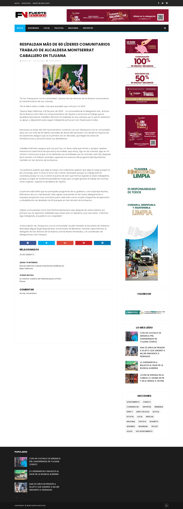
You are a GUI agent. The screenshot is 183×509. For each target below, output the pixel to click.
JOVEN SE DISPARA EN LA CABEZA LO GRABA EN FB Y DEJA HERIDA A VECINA (152, 378)
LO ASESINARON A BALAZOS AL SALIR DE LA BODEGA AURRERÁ (151, 365)
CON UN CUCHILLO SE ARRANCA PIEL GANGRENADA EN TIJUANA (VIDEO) (150, 337)
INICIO (17, 3)
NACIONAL (73, 28)
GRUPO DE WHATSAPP (41, 3)
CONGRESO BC (133, 407)
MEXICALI (149, 416)
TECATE (154, 426)
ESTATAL (130, 416)
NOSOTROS (26, 3)
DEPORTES (88, 28)
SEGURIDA (131, 426)
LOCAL (47, 28)
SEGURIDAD (33, 28)
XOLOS (129, 431)
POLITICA (59, 28)
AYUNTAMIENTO (55, 61)
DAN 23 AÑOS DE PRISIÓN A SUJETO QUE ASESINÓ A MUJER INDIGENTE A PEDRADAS (152, 352)
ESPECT (130, 412)
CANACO (147, 402)
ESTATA (156, 412)
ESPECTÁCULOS (142, 412)
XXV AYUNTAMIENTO (144, 431)
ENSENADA (159, 407)
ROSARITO (154, 421)
